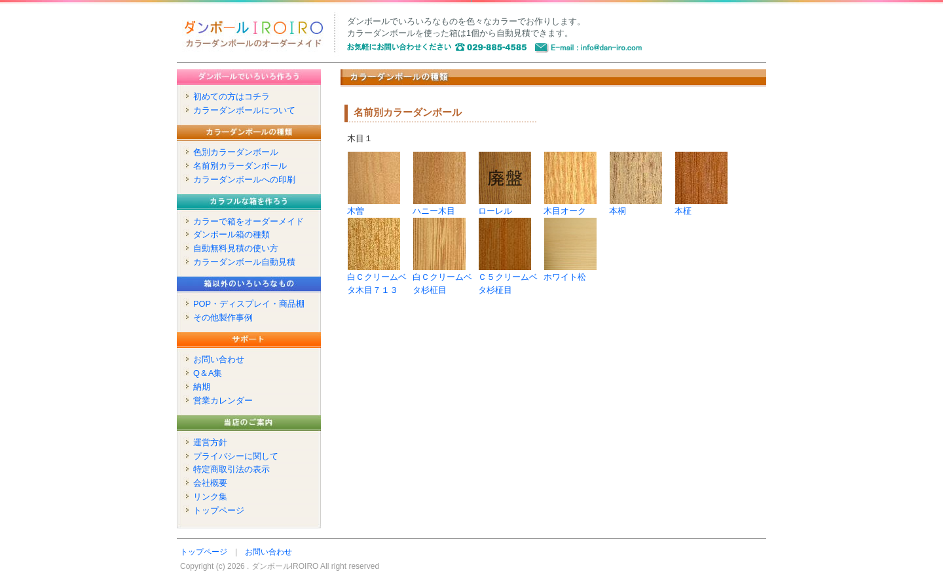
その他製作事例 (223, 317)
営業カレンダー (223, 400)
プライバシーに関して (235, 456)
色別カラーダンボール (235, 152)
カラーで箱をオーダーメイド (248, 221)
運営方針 (210, 442)
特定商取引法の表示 (231, 469)
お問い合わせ (218, 359)
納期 (201, 387)
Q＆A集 (208, 373)
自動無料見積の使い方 (235, 248)
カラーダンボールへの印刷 (244, 179)
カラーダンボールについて (244, 110)
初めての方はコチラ (231, 96)
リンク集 (210, 497)
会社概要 (210, 483)
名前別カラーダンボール (240, 166)
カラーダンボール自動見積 (244, 262)
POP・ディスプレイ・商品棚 (249, 304)
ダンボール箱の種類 (231, 234)
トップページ (218, 510)
